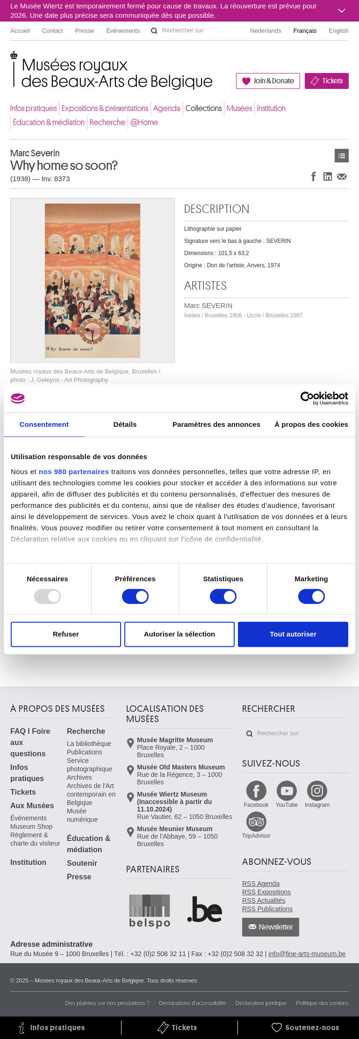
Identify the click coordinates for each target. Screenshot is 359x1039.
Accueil (20, 30)
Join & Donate (274, 81)
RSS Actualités (264, 900)
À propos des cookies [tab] (311, 424)
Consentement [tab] (44, 424)
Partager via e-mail (342, 176)
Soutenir (82, 863)
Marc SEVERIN (243, 310)
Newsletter (276, 927)
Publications (84, 752)
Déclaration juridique (261, 1003)
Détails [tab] (124, 424)
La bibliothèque (89, 743)
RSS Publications (267, 909)
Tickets (333, 81)
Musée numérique (82, 815)
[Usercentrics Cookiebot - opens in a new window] (307, 398)
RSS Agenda (261, 883)
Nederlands (265, 30)
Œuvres (342, 155)
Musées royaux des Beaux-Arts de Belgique (11, 60)
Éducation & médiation (49, 122)
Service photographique (89, 765)
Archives (79, 777)
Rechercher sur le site (154, 31)
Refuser (66, 634)
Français (305, 30)
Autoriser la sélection (179, 634)
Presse (84, 30)
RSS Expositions (266, 892)
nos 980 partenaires (74, 472)
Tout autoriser (293, 634)
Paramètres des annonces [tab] (216, 424)
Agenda (166, 108)
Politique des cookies (322, 1003)
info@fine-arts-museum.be (306, 954)
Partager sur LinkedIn (328, 176)
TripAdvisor (256, 836)
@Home (144, 122)
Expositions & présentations (105, 108)
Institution (271, 108)
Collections (204, 108)
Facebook (256, 805)
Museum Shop (31, 826)
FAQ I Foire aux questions (30, 742)
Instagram (317, 805)
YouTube (287, 805)
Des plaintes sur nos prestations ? (107, 1003)
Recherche (107, 122)
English (339, 30)
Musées (239, 108)
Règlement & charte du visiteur (35, 839)
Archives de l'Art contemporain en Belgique (91, 794)
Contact (52, 30)
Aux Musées (32, 806)
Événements (123, 30)
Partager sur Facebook (314, 176)
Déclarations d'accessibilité (192, 1003)
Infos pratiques (33, 108)
